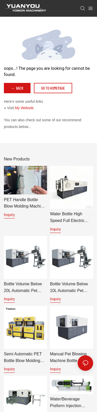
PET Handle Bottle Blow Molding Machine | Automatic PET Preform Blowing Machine (24, 204)
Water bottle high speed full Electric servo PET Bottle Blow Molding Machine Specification (71, 218)
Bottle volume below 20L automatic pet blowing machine (23, 288)
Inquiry (9, 215)
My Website (24, 108)
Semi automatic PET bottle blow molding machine (23, 358)
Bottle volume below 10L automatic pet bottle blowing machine (71, 288)
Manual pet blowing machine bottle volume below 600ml (71, 358)
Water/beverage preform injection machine (65, 404)
